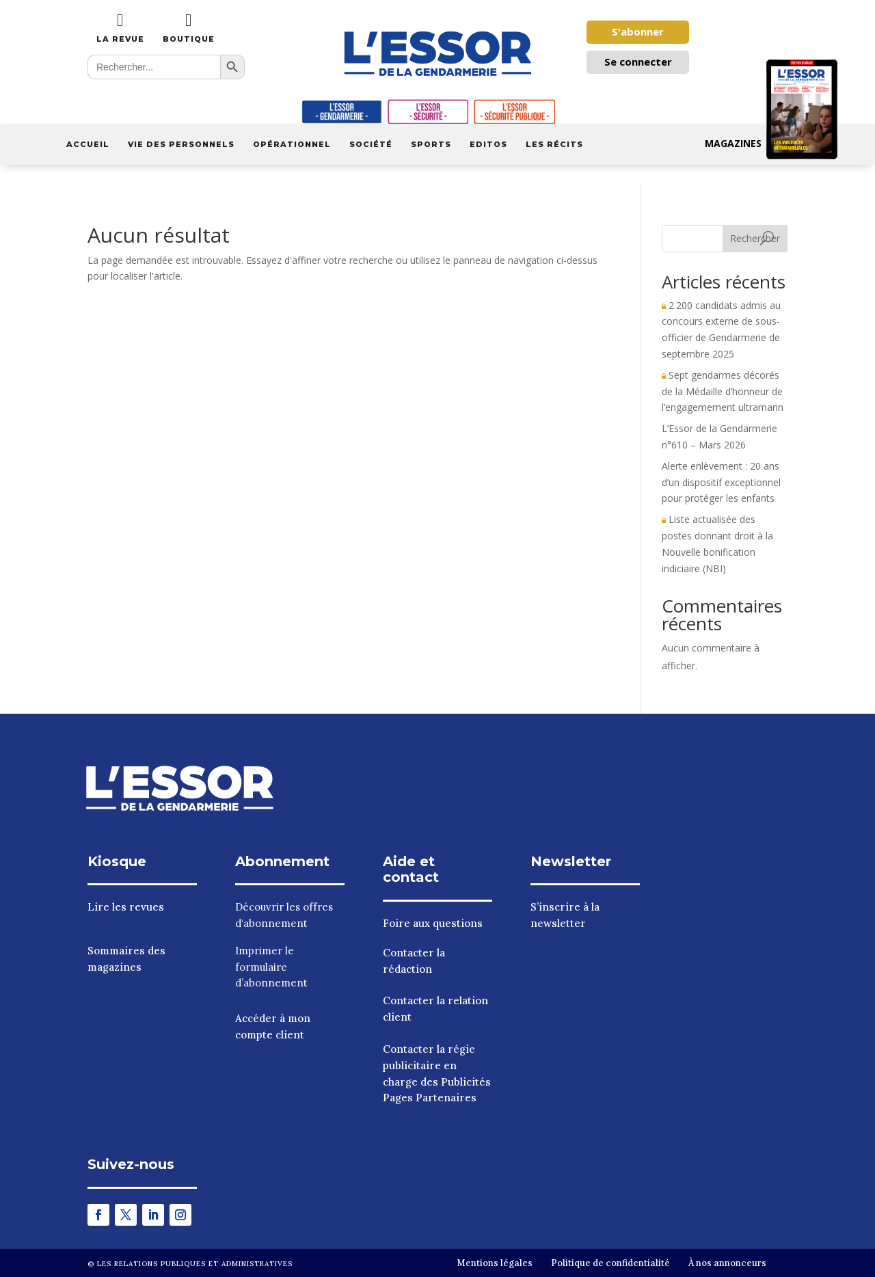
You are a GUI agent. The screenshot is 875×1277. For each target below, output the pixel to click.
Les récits (554, 144)
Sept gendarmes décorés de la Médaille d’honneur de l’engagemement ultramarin (722, 391)
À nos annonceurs (727, 1263)
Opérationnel (292, 144)
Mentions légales (495, 1263)
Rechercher (755, 238)
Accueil (87, 144)
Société (370, 144)
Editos (488, 144)
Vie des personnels (181, 144)
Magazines (771, 143)
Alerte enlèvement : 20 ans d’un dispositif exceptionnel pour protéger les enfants (721, 482)
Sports (431, 144)
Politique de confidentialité (610, 1263)
